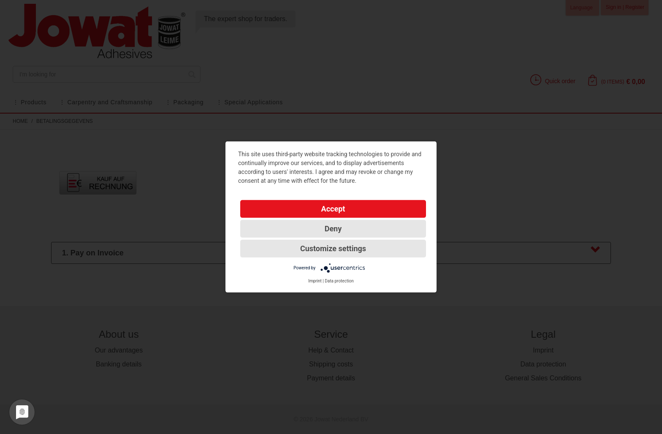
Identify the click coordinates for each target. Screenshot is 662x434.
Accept (333, 208)
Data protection (339, 281)
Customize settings (333, 248)
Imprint (315, 281)
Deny (333, 228)
